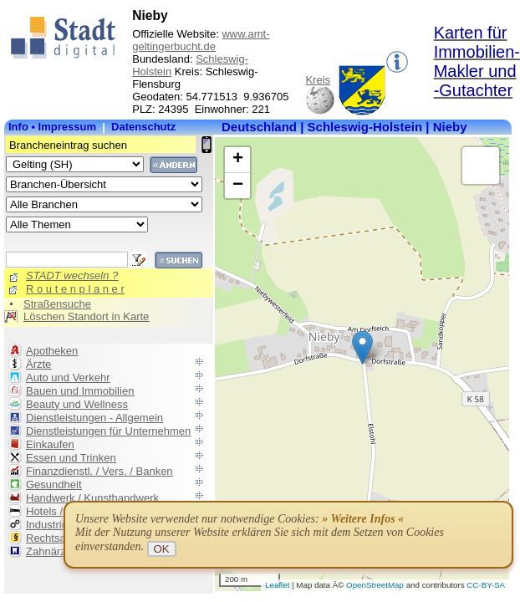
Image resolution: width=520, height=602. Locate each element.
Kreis (317, 80)
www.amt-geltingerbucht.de (200, 40)
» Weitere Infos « (363, 519)
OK (162, 549)
